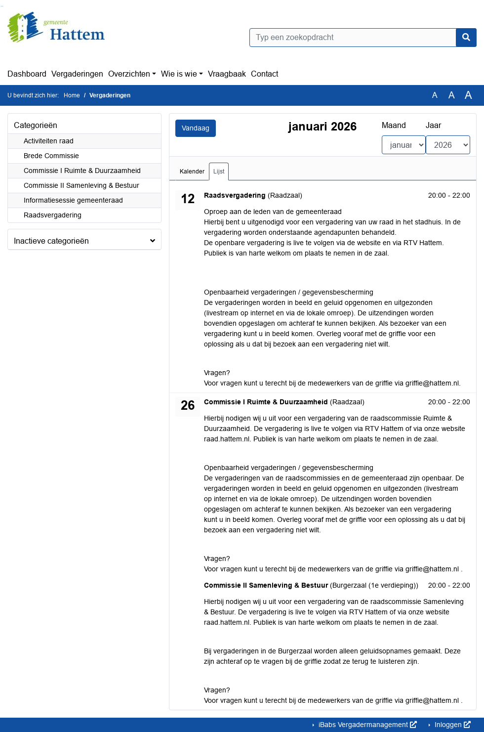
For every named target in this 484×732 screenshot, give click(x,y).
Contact (264, 74)
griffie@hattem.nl (432, 383)
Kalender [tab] (192, 171)
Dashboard (26, 74)
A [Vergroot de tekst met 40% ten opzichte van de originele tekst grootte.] (468, 95)
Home (72, 95)
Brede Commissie (51, 156)
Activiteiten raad (49, 141)
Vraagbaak (227, 74)
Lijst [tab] (218, 171)
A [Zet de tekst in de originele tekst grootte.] (435, 95)
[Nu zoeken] (466, 37)
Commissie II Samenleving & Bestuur (81, 185)
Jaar (433, 125)
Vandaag (195, 128)
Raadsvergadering (52, 215)
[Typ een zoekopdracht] (363, 37)
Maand (394, 125)
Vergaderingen (77, 74)
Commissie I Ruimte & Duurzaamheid (82, 170)
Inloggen (452, 725)
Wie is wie (179, 74)
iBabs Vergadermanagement (367, 725)
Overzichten (129, 74)
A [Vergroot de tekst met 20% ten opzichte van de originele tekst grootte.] (451, 95)
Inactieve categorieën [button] (51, 241)
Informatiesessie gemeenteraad (73, 200)
